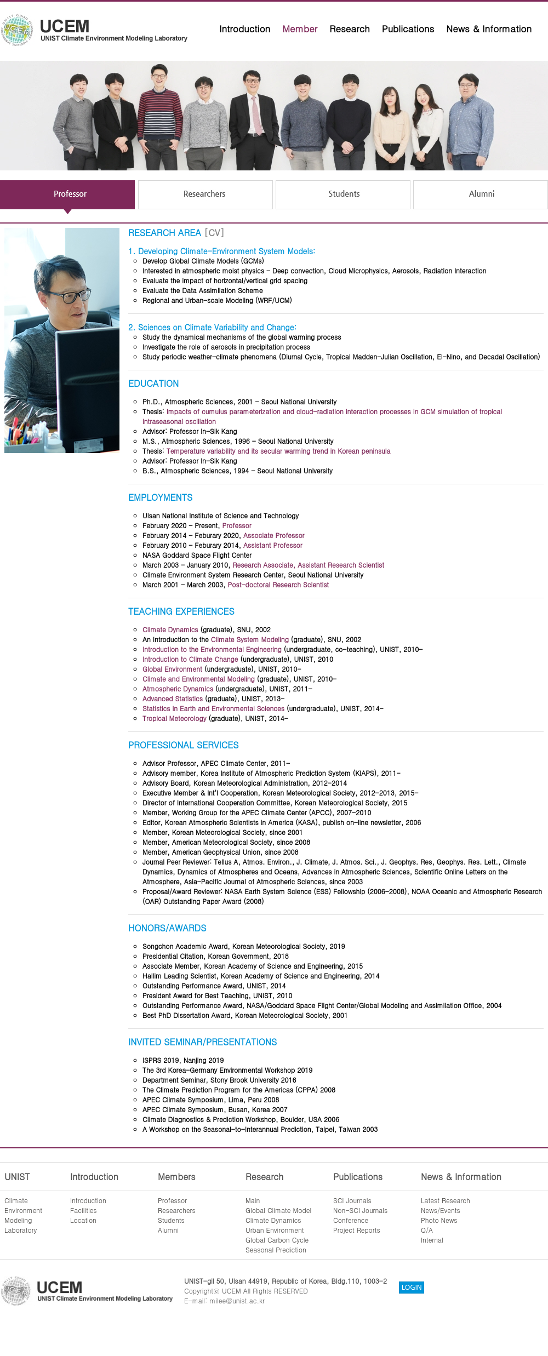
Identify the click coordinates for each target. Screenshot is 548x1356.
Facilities (83, 1210)
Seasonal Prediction (276, 1249)
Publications (408, 28)
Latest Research (445, 1200)
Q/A (427, 1229)
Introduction (244, 28)
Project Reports (356, 1229)
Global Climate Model (278, 1210)
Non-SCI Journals (360, 1210)
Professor (172, 1200)
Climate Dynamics (273, 1220)
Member (299, 28)
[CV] (214, 232)
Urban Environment (275, 1229)
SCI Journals (352, 1200)
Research (349, 28)
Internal (432, 1239)
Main (253, 1200)
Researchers (177, 1210)
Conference (350, 1220)
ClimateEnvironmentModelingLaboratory (23, 1214)
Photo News (439, 1220)
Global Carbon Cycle (277, 1239)
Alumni (168, 1229)
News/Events (440, 1210)
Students (171, 1220)
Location (83, 1220)
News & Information (489, 28)
